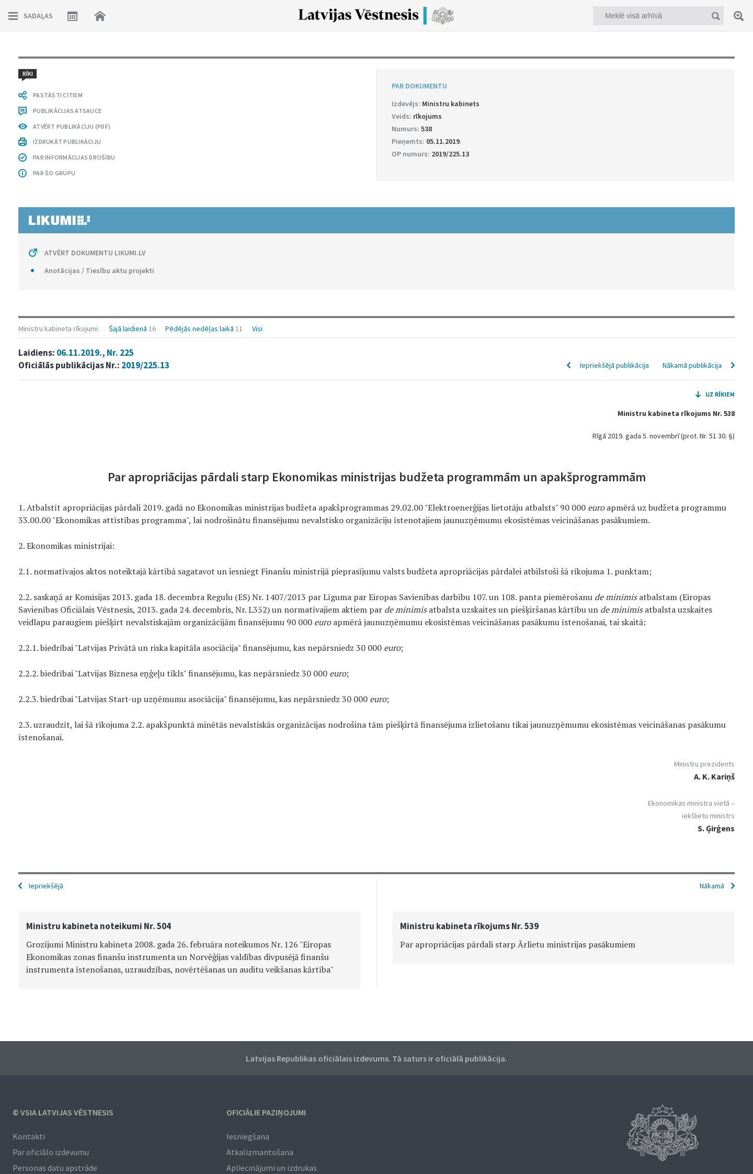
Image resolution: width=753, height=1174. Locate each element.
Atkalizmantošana (259, 1152)
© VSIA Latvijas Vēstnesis (63, 1112)
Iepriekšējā (46, 885)
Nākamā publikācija (692, 365)
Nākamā (712, 885)
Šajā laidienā (128, 328)
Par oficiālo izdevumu (51, 1152)
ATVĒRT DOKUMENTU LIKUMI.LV (95, 252)
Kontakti (29, 1136)
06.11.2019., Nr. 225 (95, 352)
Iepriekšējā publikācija (614, 365)
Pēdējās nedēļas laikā (199, 328)
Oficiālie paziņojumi (266, 1112)
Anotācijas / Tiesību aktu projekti (99, 270)
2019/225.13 (145, 365)
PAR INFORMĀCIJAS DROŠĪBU (74, 157)
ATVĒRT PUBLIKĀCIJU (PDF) (71, 126)
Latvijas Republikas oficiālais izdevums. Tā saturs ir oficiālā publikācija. (376, 1058)
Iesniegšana (247, 1136)
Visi (257, 328)
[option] (189, 950)
